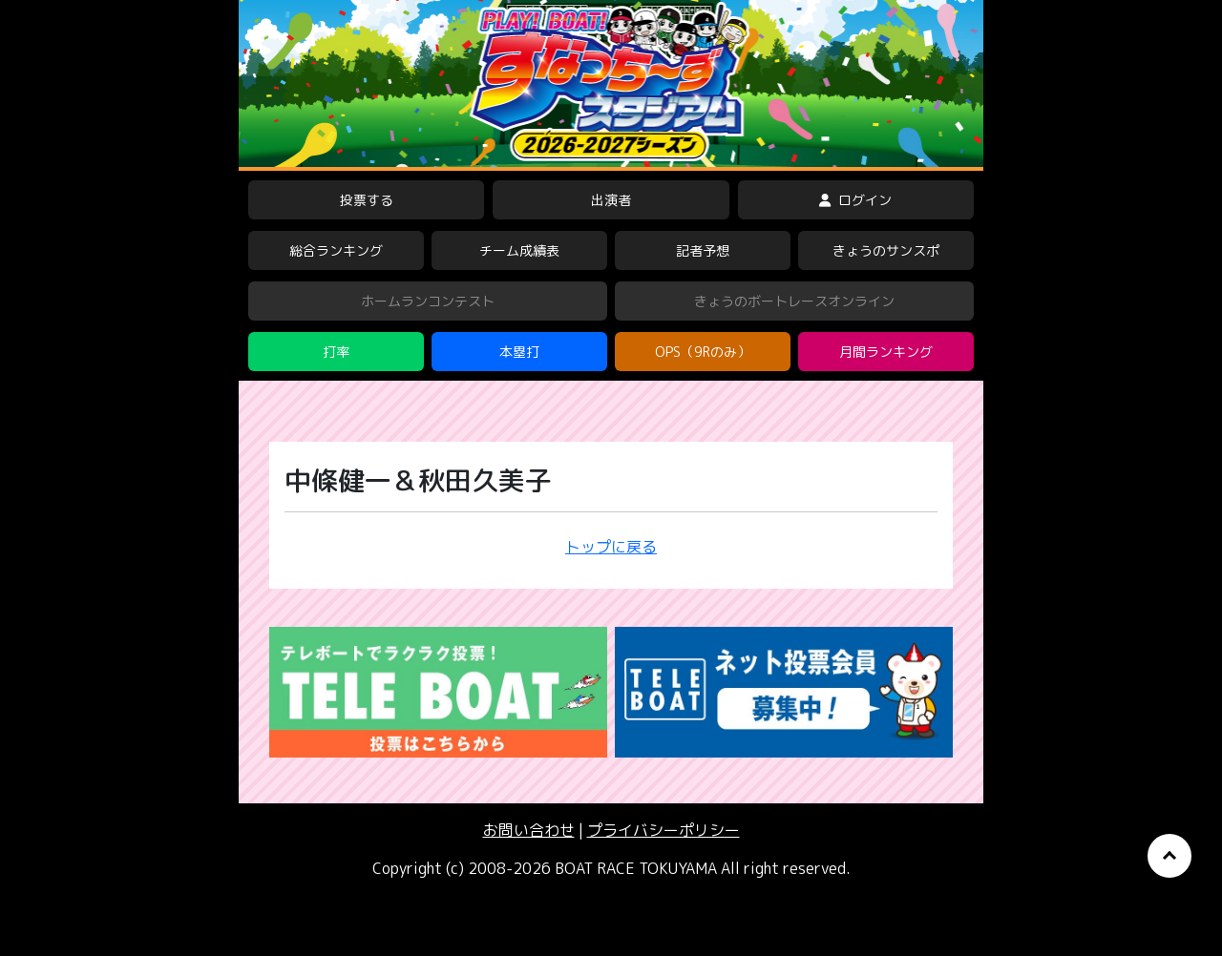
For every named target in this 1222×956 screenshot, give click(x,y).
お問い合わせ (529, 830)
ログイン (855, 200)
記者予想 (702, 250)
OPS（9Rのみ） (702, 352)
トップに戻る (611, 546)
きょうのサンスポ (885, 250)
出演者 (611, 200)
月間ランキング (886, 352)
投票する (366, 200)
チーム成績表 (519, 250)
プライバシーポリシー (663, 830)
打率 (336, 352)
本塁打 (519, 352)
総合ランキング (336, 250)
